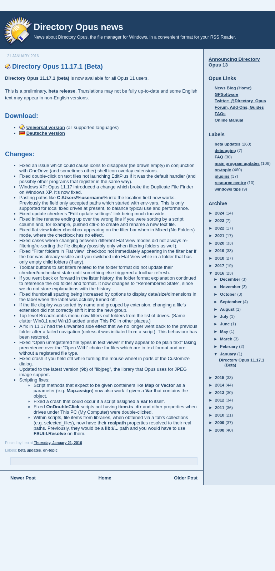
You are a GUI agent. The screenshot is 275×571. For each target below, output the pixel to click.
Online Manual (229, 120)
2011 (220, 407)
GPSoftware (226, 94)
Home (104, 478)
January (228, 353)
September (231, 301)
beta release (62, 91)
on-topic (50, 450)
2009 (220, 422)
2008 (220, 430)
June (225, 323)
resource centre (230, 182)
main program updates (237, 163)
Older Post (186, 478)
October (228, 294)
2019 (220, 250)
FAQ (219, 156)
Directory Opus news (78, 27)
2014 (220, 385)
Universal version (45, 127)
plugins (222, 176)
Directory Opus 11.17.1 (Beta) (57, 66)
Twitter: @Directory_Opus (240, 100)
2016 (220, 273)
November (230, 286)
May (224, 331)
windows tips (228, 189)
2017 (220, 265)
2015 (220, 377)
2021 (220, 235)
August (228, 309)
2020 (220, 243)
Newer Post (23, 478)
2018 (220, 258)
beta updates (29, 450)
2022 (220, 228)
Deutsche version (45, 133)
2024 (220, 213)
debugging (225, 150)
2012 (220, 400)
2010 (220, 415)
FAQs (220, 113)
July (225, 316)
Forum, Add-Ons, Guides (239, 107)
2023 (220, 220)
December (230, 279)
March (227, 338)
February (229, 346)
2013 (220, 392)
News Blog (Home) (233, 87)
